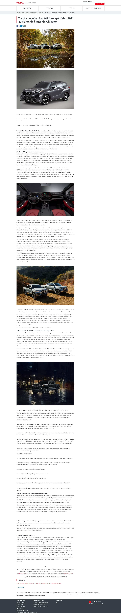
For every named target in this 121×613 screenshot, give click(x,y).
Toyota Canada (21, 602)
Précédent (21, 587)
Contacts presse (96, 601)
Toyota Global (21, 606)
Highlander (42, 583)
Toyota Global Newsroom (40, 602)
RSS (57, 602)
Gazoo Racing (93, 8)
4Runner (53, 583)
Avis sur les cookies (22, 610)
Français (19, 583)
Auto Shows (34, 583)
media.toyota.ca (21, 573)
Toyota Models (26, 583)
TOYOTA (49, 8)
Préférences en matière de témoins (27, 612)
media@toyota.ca (68, 573)
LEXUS (71, 8)
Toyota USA (20, 604)
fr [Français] (91, 1)
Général (27, 8)
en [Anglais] (89, 1)
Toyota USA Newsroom (39, 604)
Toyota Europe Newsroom (40, 606)
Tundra (48, 583)
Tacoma (58, 583)
